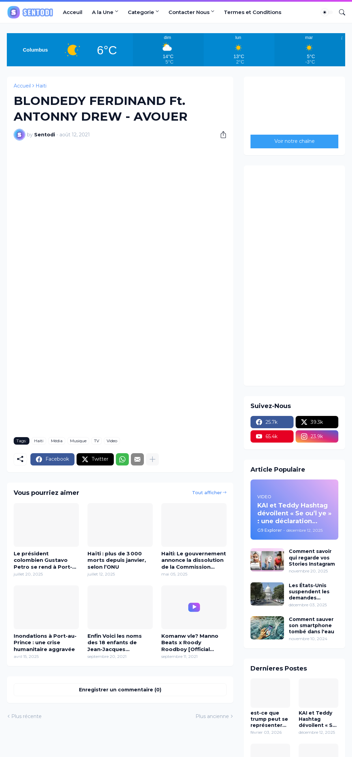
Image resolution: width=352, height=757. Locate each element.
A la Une (102, 12)
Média (57, 440)
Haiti (41, 85)
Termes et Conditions (252, 12)
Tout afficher (207, 492)
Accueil (22, 85)
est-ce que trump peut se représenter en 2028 (269, 719)
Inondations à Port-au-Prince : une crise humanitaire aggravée (45, 642)
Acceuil (72, 12)
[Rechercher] (339, 12)
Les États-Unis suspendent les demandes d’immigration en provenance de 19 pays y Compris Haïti (312, 591)
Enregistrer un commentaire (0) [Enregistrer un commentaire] (120, 690)
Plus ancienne (212, 716)
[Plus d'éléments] (152, 459)
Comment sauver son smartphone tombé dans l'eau (311, 625)
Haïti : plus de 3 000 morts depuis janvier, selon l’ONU (116, 560)
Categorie (141, 12)
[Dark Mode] (327, 12)
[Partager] (221, 134)
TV (96, 440)
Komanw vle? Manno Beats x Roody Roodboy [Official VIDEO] (189, 643)
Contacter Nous (188, 12)
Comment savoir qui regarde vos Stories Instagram (312, 557)
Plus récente (26, 716)
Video (112, 440)
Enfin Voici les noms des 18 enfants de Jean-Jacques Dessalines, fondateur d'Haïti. (117, 643)
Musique (78, 440)
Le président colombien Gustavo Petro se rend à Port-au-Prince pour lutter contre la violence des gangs (44, 560)
